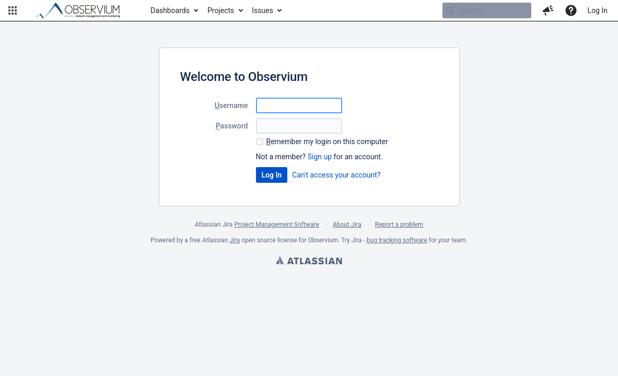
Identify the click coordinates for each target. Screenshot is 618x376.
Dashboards (170, 10)
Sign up (320, 156)
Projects (220, 10)
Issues (262, 10)
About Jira (347, 224)
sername (231, 105)
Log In (598, 10)
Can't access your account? (336, 175)
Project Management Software (276, 224)
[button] (12, 10)
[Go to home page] (82, 10)
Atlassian (309, 261)
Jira (234, 240)
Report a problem (399, 224)
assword (232, 126)
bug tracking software (397, 240)
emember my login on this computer (327, 141)
